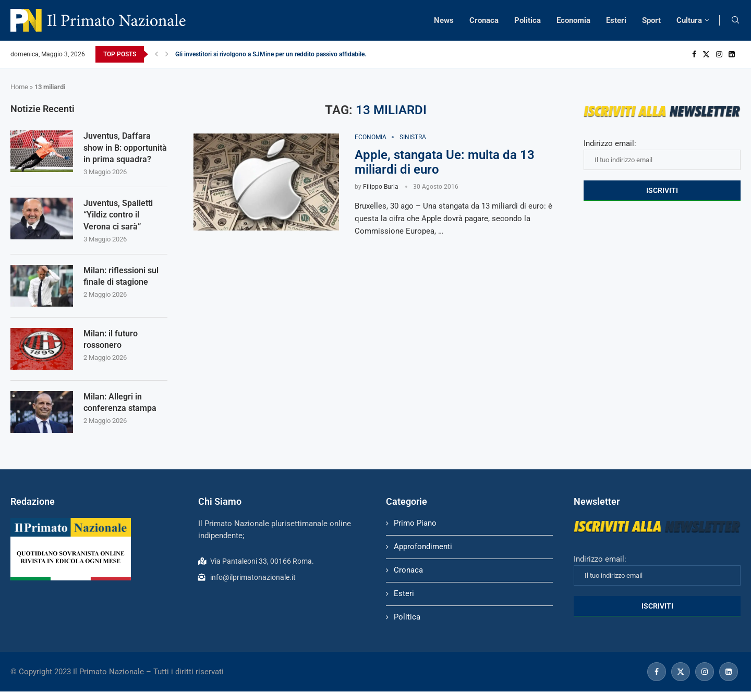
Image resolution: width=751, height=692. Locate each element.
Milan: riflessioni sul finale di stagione (121, 276)
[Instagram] (719, 54)
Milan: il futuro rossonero (110, 339)
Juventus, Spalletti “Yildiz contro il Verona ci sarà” (118, 215)
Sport (651, 20)
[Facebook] (694, 54)
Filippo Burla (380, 186)
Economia (573, 20)
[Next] (167, 54)
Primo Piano (415, 523)
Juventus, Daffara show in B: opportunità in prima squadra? (125, 147)
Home (19, 87)
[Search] (735, 20)
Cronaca (484, 20)
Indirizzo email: (662, 154)
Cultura (689, 20)
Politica (527, 20)
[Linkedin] (731, 54)
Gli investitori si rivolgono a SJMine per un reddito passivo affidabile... (272, 54)
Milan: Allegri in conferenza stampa (119, 402)
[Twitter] (706, 54)
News (444, 20)
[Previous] (156, 54)
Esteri (616, 20)
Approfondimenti (423, 546)
